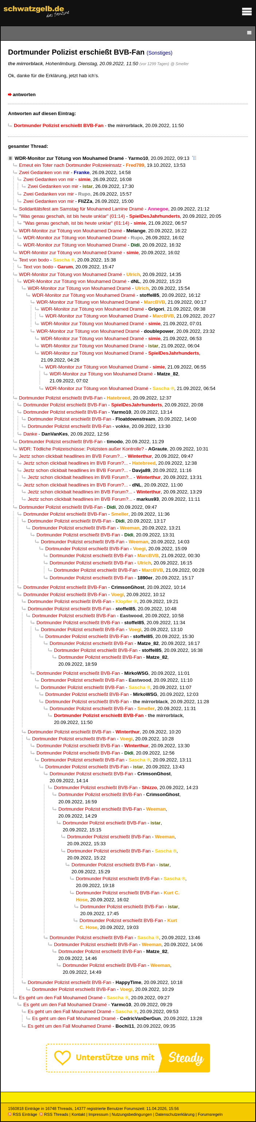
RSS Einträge (22, 1114)
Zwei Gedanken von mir (44, 172)
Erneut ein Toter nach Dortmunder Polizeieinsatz (70, 165)
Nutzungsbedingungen (132, 1114)
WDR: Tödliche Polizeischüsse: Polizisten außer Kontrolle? (81, 449)
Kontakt (78, 1114)
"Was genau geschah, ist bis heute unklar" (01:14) (72, 216)
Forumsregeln (210, 1114)
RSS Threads (53, 1114)
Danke (30, 434)
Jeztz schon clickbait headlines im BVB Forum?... (71, 456)
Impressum (99, 1114)
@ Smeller (180, 64)
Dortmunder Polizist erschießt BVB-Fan (60, 398)
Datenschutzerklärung (174, 1114)
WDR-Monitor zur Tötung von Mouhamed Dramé (69, 158)
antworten (24, 94)
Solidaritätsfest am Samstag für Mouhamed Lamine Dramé (81, 209)
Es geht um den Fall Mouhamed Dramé (60, 997)
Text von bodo (34, 260)
